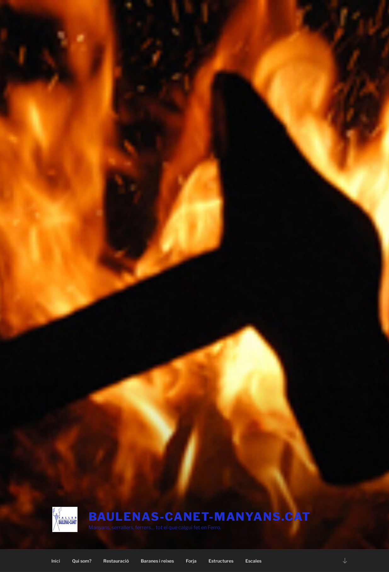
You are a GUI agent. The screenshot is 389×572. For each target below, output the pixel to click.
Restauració (116, 561)
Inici (55, 561)
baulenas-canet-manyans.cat (200, 517)
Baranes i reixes (157, 561)
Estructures (221, 561)
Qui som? (81, 561)
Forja (191, 561)
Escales (253, 561)
